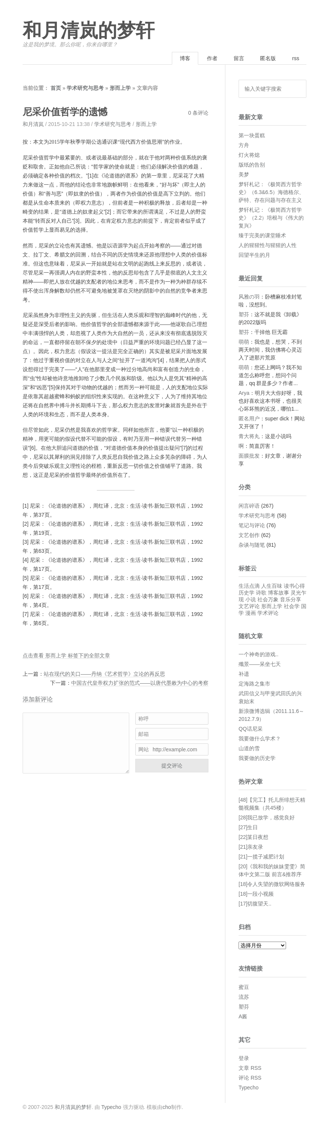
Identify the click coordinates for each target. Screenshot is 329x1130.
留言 (239, 58)
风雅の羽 (249, 297)
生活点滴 (249, 586)
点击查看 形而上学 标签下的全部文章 (66, 655)
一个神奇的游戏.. (259, 654)
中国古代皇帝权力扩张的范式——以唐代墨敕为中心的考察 (139, 683)
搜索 (298, 88)
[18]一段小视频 (256, 894)
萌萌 (244, 342)
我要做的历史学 (257, 758)
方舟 (244, 145)
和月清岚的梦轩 (89, 31)
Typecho (249, 1087)
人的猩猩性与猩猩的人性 (268, 245)
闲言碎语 (249, 506)
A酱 (243, 1016)
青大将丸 (249, 436)
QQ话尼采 (251, 729)
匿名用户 (249, 419)
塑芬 (244, 314)
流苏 (244, 997)
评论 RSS (250, 1078)
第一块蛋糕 (252, 135)
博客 (185, 58)
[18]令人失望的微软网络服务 (272, 884)
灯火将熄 (249, 155)
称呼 (143, 719)
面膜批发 (249, 456)
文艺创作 (249, 535)
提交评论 (171, 766)
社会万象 (268, 599)
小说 (250, 599)
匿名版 (268, 58)
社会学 (292, 606)
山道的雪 (249, 748)
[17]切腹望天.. (255, 904)
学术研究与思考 (85, 88)
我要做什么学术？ (260, 739)
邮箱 (143, 734)
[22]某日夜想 (253, 837)
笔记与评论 (252, 525)
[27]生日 (248, 827)
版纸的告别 (252, 165)
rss (295, 58)
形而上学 (120, 88)
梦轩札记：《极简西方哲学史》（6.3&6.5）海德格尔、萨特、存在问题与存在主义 (271, 192)
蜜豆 (244, 987)
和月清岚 (33, 124)
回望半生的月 (254, 255)
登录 (244, 1058)
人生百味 (271, 586)
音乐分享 (290, 599)
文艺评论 (249, 606)
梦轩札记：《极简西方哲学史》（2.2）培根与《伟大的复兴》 (271, 218)
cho (166, 1107)
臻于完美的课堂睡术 (262, 235)
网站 (143, 749)
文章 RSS (250, 1068)
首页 (55, 88)
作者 (212, 58)
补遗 (244, 674)
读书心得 (294, 586)
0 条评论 (198, 113)
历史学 (246, 593)
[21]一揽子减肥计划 (261, 857)
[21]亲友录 (251, 847)
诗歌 (261, 593)
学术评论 (268, 613)
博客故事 (278, 593)
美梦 (244, 174)
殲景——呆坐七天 (260, 664)
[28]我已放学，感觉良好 (267, 818)
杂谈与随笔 (252, 545)
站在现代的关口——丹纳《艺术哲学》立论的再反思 (104, 674)
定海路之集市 (254, 684)
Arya (244, 393)
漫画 (250, 613)
